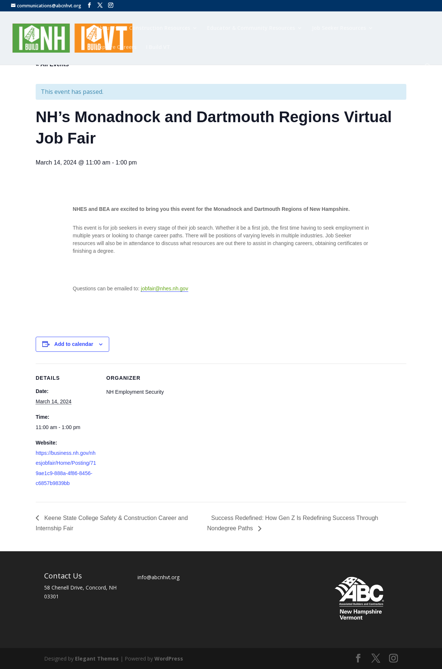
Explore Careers (116, 47)
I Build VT (158, 47)
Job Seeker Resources (339, 28)
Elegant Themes (97, 658)
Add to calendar (73, 344)
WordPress (168, 658)
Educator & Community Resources (251, 28)
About (104, 28)
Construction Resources (159, 28)
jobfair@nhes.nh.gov (164, 288)
